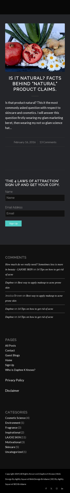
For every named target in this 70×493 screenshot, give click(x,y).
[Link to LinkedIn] (62, 488)
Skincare (10, 447)
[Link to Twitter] (51, 488)
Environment (12, 422)
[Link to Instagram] (56, 488)
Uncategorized (14, 451)
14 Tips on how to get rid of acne (35, 308)
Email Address (13, 207)
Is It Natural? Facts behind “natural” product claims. (35, 84)
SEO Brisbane (20, 484)
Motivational (13, 442)
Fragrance (11, 427)
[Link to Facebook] (46, 488)
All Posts (10, 345)
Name (8, 192)
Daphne (9, 282)
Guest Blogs (12, 355)
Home (8, 360)
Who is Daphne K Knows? (20, 369)
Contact (10, 350)
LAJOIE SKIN (13, 437)
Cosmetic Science (15, 417)
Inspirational (12, 432)
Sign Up (9, 365)
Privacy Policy (14, 380)
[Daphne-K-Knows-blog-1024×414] (29, 7)
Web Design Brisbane (39, 479)
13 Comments (47, 142)
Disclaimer (12, 390)
